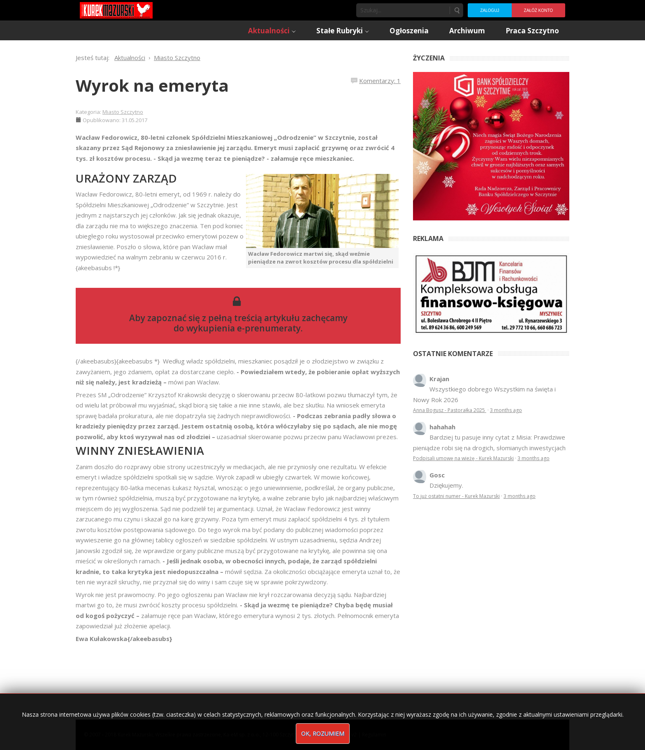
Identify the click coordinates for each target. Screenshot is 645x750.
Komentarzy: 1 (380, 80)
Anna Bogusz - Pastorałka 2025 (449, 410)
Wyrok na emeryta (152, 85)
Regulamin (374, 734)
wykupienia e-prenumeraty (243, 328)
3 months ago (506, 410)
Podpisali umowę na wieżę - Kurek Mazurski (463, 458)
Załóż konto (538, 10)
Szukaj (457, 10)
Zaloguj (489, 10)
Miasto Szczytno (122, 112)
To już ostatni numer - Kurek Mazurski (456, 496)
